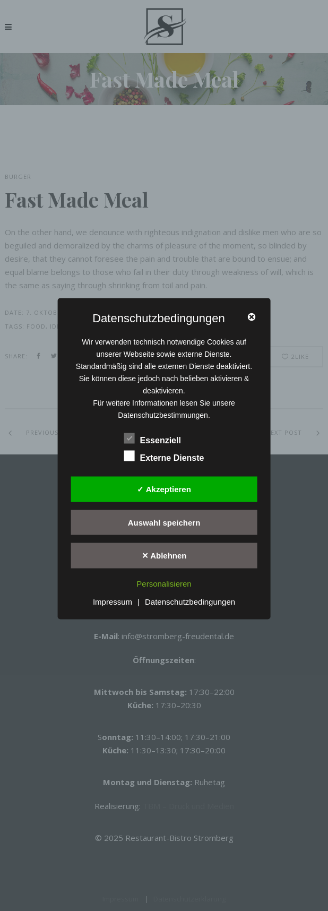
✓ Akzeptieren (164, 489)
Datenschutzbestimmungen (163, 415)
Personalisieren (163, 583)
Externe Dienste (164, 456)
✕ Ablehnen (164, 555)
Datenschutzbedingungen (190, 601)
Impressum (112, 601)
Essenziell (152, 439)
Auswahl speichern (164, 522)
